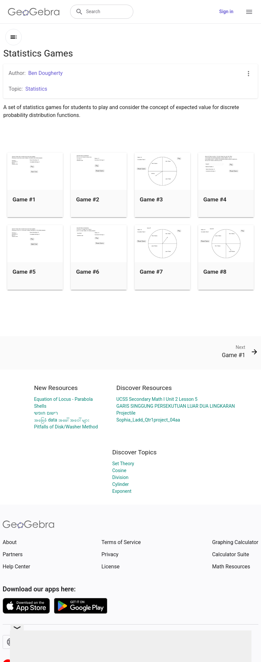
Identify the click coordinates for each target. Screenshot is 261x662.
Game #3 (151, 199)
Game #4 (214, 199)
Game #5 (24, 271)
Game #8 (214, 271)
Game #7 (151, 271)
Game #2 (87, 199)
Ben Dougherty (45, 73)
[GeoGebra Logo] (34, 12)
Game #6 (87, 271)
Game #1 (24, 199)
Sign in (226, 11)
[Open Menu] (249, 12)
